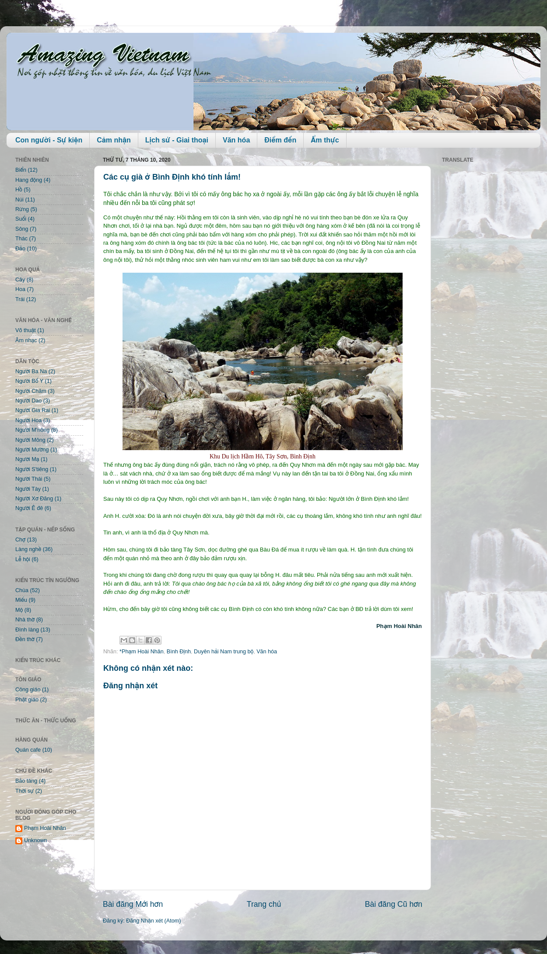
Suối (20, 219)
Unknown (35, 840)
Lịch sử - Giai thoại (176, 140)
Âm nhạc (26, 340)
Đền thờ (25, 639)
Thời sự (24, 791)
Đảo (20, 249)
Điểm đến (280, 140)
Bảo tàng (26, 781)
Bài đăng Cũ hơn (393, 904)
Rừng (22, 209)
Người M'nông (32, 430)
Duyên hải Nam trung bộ (223, 652)
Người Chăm (30, 391)
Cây (20, 280)
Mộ (19, 610)
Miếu (21, 600)
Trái (20, 299)
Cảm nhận (114, 140)
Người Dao (28, 401)
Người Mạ (27, 459)
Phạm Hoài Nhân (45, 828)
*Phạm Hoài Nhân (141, 652)
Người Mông (30, 440)
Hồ (18, 190)
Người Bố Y (29, 381)
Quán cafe (28, 750)
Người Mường (32, 450)
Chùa (21, 590)
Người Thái (28, 479)
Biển (20, 170)
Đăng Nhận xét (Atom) (153, 921)
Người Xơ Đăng (34, 499)
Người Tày (28, 489)
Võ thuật (25, 330)
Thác (21, 239)
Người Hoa (28, 420)
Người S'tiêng (31, 469)
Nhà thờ (25, 620)
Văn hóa (236, 140)
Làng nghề (28, 549)
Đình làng (27, 630)
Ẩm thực (325, 140)
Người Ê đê (29, 508)
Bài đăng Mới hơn (133, 904)
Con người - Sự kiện (48, 140)
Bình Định (179, 652)
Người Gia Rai (32, 410)
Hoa (20, 289)
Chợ (20, 540)
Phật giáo (27, 700)
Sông (21, 229)
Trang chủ (264, 904)
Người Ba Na (31, 371)
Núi (19, 200)
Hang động (28, 180)
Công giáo (27, 690)
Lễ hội (22, 559)
